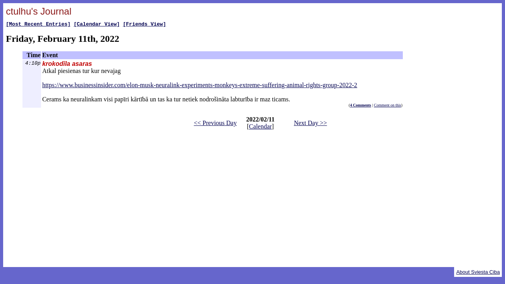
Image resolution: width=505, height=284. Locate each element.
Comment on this (387, 106)
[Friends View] (144, 24)
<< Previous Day (215, 124)
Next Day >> (310, 124)
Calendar (260, 127)
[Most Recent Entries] (38, 24)
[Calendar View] (97, 24)
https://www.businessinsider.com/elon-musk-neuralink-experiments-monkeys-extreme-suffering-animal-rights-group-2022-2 (199, 86)
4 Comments (360, 106)
